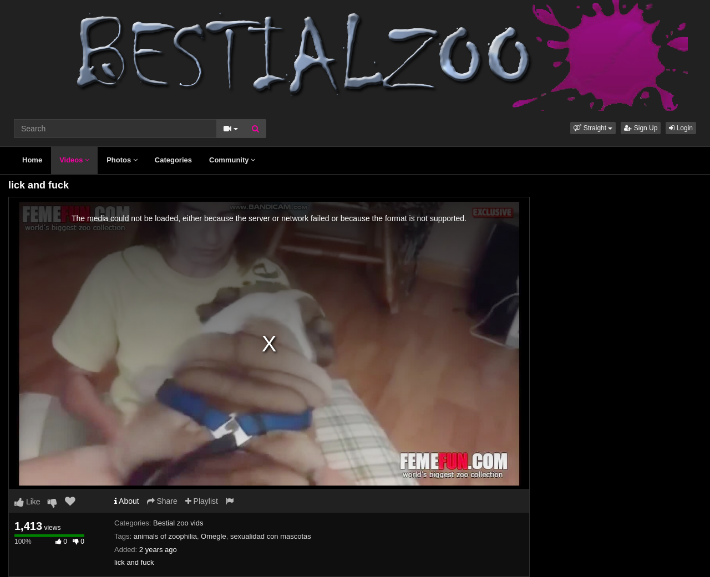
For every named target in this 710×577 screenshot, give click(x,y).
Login (681, 128)
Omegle (213, 536)
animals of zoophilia (165, 536)
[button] (593, 128)
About (126, 501)
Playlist (201, 501)
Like (27, 501)
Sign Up (640, 128)
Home (32, 160)
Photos (122, 160)
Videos (74, 160)
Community (232, 160)
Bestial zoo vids (178, 523)
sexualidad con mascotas (270, 536)
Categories (173, 160)
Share (162, 501)
